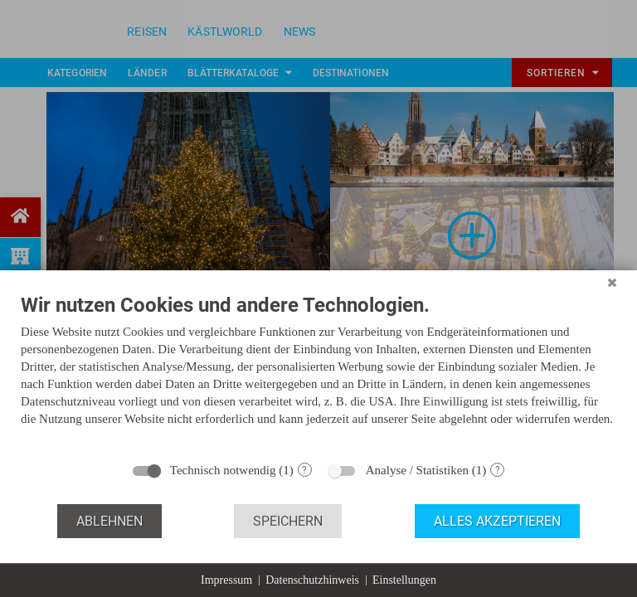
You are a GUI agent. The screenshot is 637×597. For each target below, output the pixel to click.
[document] (318, 372)
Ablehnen (109, 521)
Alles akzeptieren (497, 521)
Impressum (226, 580)
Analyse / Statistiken (417, 470)
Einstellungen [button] (404, 580)
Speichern (288, 521)
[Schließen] (612, 282)
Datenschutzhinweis (312, 580)
